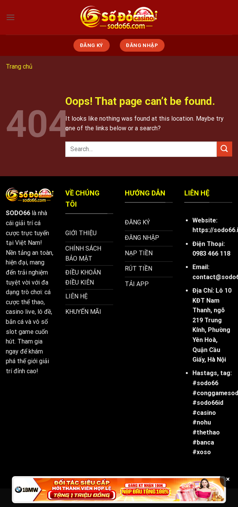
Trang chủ (19, 66)
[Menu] (10, 17)
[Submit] (224, 149)
